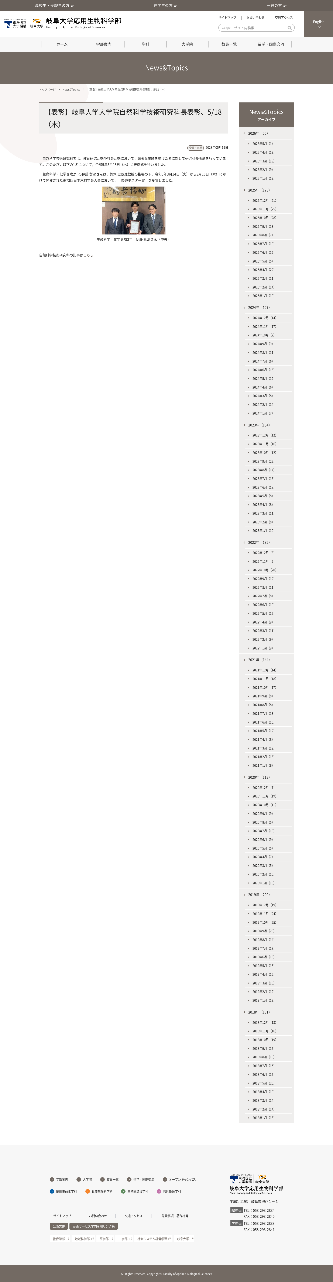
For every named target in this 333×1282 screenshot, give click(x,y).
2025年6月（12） (264, 252)
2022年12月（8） (264, 552)
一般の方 (277, 5)
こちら (88, 254)
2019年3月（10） (264, 983)
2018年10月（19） (265, 1039)
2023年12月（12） (265, 435)
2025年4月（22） (264, 269)
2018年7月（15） (264, 1065)
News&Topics (71, 89)
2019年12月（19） (265, 905)
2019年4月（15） (264, 974)
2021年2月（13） (264, 756)
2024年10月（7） (264, 335)
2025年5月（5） (264, 261)
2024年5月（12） (264, 378)
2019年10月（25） (265, 922)
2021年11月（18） (265, 678)
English (319, 21)
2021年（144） (260, 659)
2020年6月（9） (264, 839)
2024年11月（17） (265, 326)
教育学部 (59, 1238)
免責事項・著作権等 (175, 1215)
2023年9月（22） (264, 461)
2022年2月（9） (264, 639)
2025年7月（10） (264, 243)
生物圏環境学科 (137, 1191)
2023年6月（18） (264, 487)
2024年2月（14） (264, 404)
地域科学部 (82, 1238)
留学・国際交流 (271, 44)
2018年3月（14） (264, 1100)
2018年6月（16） (264, 1074)
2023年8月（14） (264, 469)
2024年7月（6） (264, 361)
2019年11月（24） (265, 913)
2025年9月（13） (264, 226)
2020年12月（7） (264, 787)
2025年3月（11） (264, 278)
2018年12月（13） (265, 1022)
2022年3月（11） (264, 630)
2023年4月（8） (264, 504)
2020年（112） (260, 777)
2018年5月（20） (264, 1083)
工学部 (123, 1238)
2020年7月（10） (264, 830)
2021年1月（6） (264, 765)
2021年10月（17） (265, 687)
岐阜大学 (183, 1238)
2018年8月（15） (264, 1057)
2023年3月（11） (264, 513)
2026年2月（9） (264, 169)
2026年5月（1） (264, 143)
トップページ (47, 89)
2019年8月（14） (264, 939)
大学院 (187, 44)
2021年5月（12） (264, 730)
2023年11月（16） (265, 443)
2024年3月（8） (264, 395)
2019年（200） (260, 894)
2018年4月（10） (264, 1091)
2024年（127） (260, 307)
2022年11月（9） (264, 561)
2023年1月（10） (264, 530)
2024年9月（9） (264, 343)
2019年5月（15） (264, 965)
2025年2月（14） (264, 287)
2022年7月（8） (264, 596)
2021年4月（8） (264, 739)
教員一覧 (229, 44)
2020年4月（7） (264, 856)
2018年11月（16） (265, 1031)
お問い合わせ (255, 17)
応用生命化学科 (66, 1191)
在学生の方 (166, 5)
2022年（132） (260, 542)
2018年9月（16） (264, 1048)
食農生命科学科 (102, 1191)
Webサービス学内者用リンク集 (94, 1226)
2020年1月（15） (264, 883)
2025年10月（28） (265, 217)
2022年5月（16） (264, 613)
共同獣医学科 (172, 1191)
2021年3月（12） (264, 748)
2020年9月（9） (264, 813)
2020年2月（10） (264, 874)
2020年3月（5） (264, 865)
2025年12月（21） (265, 200)
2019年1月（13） (264, 1000)
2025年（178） (260, 190)
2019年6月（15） (264, 956)
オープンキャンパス (182, 1179)
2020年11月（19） (265, 796)
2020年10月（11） (265, 804)
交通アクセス (284, 17)
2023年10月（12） (265, 452)
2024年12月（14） (265, 317)
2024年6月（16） (264, 369)
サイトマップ (227, 17)
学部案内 (103, 44)
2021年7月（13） (264, 713)
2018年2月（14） (264, 1109)
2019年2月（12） (264, 991)
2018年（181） (260, 1012)
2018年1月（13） (264, 1117)
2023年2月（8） (264, 522)
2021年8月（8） (264, 704)
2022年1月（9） (264, 648)
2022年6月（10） (264, 604)
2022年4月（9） (264, 622)
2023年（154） (260, 424)
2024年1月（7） (264, 413)
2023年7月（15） (264, 478)
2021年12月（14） (265, 670)
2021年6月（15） (264, 722)
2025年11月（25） (265, 209)
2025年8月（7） (264, 235)
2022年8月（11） (264, 587)
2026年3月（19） (264, 161)
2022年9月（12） (264, 578)
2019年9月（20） (264, 930)
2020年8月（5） (264, 822)
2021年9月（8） (264, 696)
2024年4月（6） (264, 387)
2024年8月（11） (264, 352)
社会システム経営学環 (152, 1238)
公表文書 (59, 1226)
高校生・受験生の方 (55, 5)
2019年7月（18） (264, 948)
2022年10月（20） (265, 570)
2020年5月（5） (264, 848)
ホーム (62, 44)
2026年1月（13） (264, 178)
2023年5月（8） (264, 495)
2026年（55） (259, 133)
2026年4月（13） (264, 152)
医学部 (104, 1238)
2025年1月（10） (264, 295)
